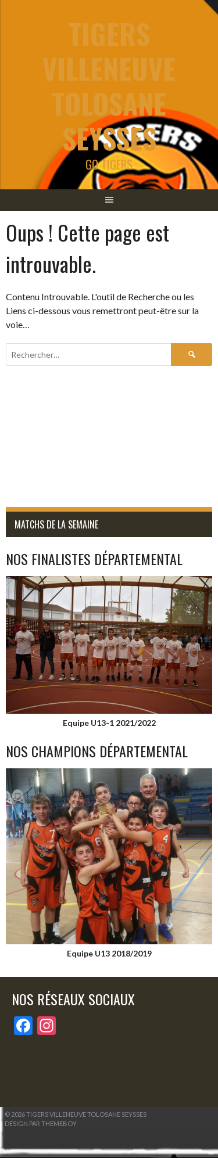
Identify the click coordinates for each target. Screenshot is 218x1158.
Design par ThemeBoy (41, 1123)
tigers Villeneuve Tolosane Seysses (109, 86)
